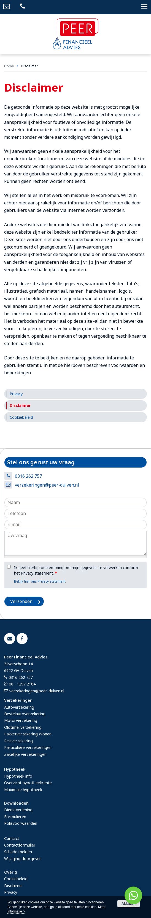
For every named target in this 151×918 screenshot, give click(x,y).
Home (9, 65)
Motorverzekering (20, 720)
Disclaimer (13, 885)
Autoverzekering (19, 707)
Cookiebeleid (16, 878)
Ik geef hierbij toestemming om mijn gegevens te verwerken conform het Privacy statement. (76, 570)
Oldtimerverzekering (23, 727)
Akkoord (129, 903)
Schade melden (18, 851)
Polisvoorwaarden (20, 823)
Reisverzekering (18, 740)
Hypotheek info (18, 776)
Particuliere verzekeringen (28, 747)
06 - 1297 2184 (22, 684)
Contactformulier (20, 845)
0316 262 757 (28, 476)
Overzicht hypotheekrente (28, 782)
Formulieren (15, 816)
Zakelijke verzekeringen (25, 754)
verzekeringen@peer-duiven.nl (47, 485)
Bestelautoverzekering (24, 713)
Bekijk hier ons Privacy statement (40, 581)
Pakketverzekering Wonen (28, 733)
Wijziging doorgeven (23, 858)
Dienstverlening (18, 809)
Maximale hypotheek (23, 789)
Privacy (10, 892)
